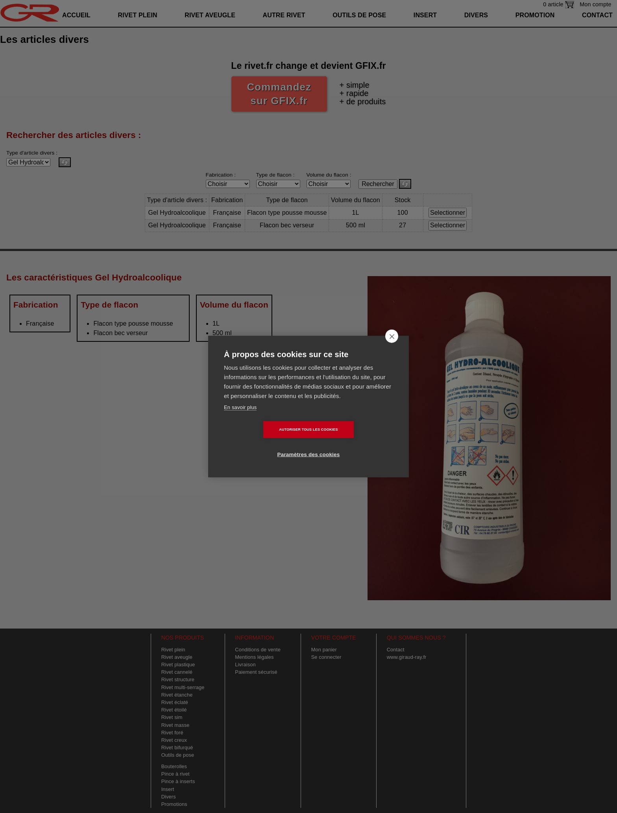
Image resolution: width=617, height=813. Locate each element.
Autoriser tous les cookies (263, 442)
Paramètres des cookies (354, 442)
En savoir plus (240, 419)
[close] (391, 348)
